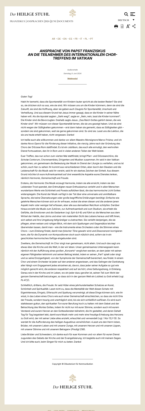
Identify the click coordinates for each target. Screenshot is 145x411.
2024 (47, 21)
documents (65, 21)
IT (81, 38)
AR (53, 38)
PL (86, 38)
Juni (54, 21)
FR (76, 38)
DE (59, 38)
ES (70, 38)
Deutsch (124, 21)
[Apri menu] (132, 14)
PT (91, 38)
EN (65, 38)
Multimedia (72, 78)
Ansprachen (35, 21)
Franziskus (18, 21)
